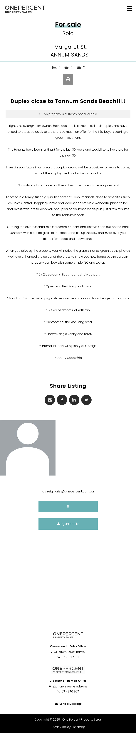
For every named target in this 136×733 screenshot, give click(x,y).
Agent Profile (68, 524)
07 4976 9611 (68, 691)
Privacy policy (61, 727)
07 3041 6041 (68, 657)
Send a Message (68, 704)
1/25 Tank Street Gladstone (68, 686)
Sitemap (79, 727)
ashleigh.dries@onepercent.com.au (68, 491)
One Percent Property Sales (82, 719)
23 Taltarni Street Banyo (67, 652)
